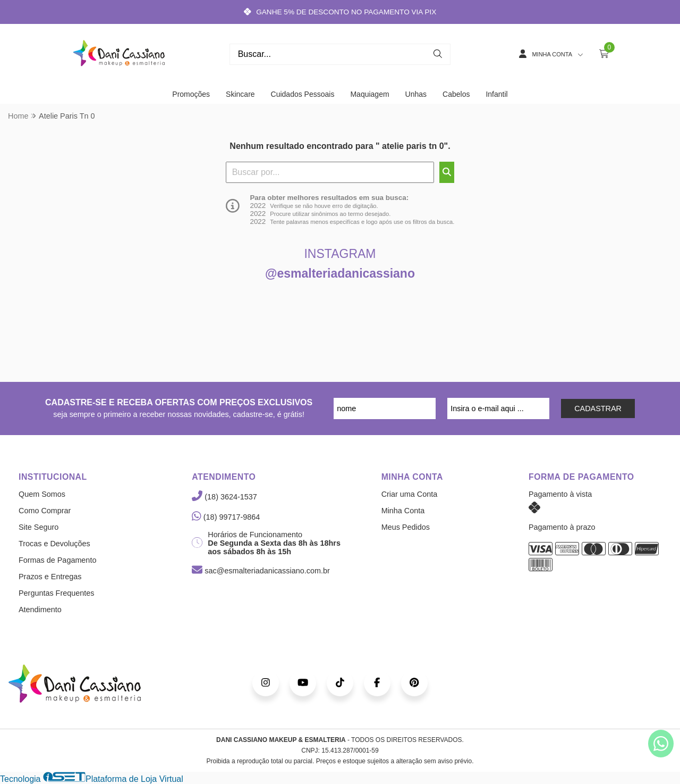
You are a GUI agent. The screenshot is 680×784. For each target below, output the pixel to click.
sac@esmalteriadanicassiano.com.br (260, 570)
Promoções (191, 94)
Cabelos (456, 94)
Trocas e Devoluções (54, 543)
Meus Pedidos (405, 527)
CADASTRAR (598, 408)
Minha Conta (403, 510)
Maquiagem (369, 94)
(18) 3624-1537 (224, 497)
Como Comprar (45, 510)
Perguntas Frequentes (56, 593)
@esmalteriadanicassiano (340, 273)
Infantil (496, 94)
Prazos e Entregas (50, 576)
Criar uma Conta (409, 494)
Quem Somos (42, 494)
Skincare (240, 94)
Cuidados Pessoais (303, 94)
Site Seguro (38, 527)
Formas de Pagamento (57, 560)
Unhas (416, 94)
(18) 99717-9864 (226, 517)
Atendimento (40, 609)
